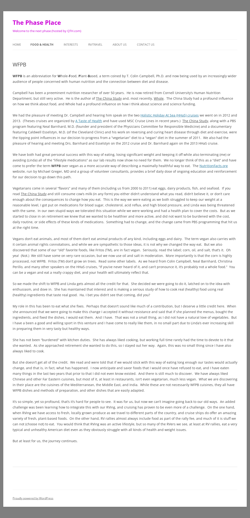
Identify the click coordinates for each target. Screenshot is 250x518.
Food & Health (41, 45)
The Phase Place (37, 22)
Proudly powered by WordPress (33, 498)
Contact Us (145, 45)
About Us (120, 45)
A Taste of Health (88, 121)
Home (17, 45)
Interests (71, 45)
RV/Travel (95, 45)
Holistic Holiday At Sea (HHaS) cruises (169, 115)
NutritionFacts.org (213, 166)
